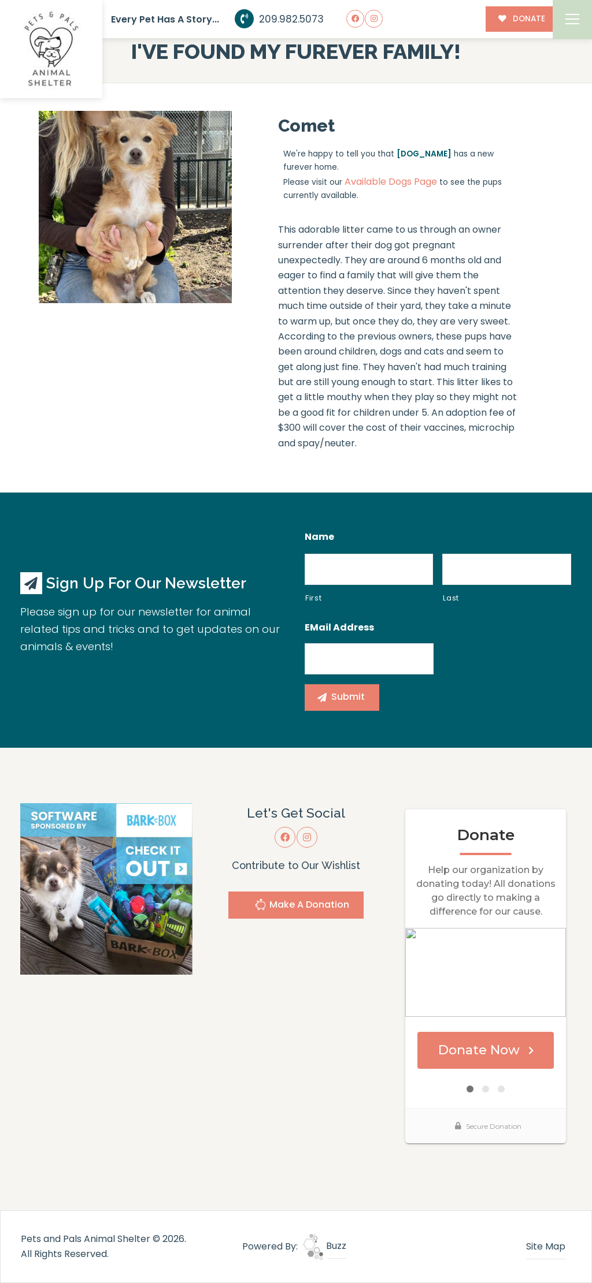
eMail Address (339, 628)
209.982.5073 (279, 19)
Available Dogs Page (391, 181)
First (313, 597)
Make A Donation (301, 906)
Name (319, 537)
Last (451, 597)
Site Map (545, 1246)
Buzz (324, 1245)
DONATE (521, 18)
